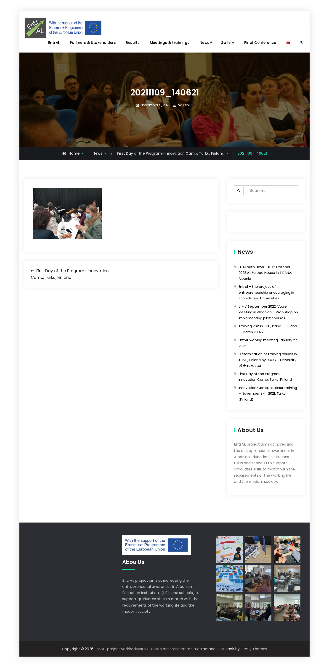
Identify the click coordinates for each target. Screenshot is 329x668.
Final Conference (260, 42)
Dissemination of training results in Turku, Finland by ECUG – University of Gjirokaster (268, 359)
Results (133, 42)
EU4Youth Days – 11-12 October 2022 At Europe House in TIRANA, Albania (265, 272)
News (205, 42)
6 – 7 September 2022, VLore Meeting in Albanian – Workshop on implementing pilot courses (268, 312)
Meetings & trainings (170, 42)
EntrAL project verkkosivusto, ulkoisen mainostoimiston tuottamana (154, 649)
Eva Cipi (183, 105)
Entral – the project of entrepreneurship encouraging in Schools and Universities (266, 292)
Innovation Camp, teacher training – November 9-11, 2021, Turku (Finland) (268, 393)
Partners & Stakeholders (93, 42)
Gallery (227, 42)
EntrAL (54, 42)
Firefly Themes (254, 649)
